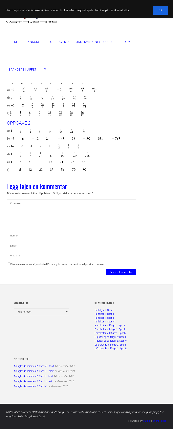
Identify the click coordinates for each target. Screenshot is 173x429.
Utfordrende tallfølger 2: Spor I (110, 344)
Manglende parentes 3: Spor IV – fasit (34, 366)
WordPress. (160, 420)
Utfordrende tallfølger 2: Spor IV (111, 348)
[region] (86, 9)
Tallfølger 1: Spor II (104, 314)
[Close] (168, 3)
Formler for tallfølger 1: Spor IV (110, 333)
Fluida (146, 420)
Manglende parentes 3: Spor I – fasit (33, 381)
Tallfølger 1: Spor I (104, 310)
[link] (45, 69)
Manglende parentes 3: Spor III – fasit (34, 371)
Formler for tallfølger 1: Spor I (110, 325)
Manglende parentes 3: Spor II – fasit (33, 376)
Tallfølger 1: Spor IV (105, 321)
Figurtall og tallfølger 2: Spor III (110, 337)
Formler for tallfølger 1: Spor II (110, 329)
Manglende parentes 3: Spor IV (30, 386)
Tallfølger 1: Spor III (104, 318)
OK (160, 10)
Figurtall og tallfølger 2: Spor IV (111, 340)
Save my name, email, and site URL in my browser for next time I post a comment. (56, 264)
